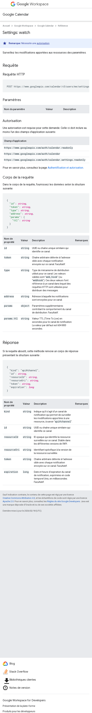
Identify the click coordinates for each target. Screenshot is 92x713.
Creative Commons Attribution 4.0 (19, 498)
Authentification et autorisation (65, 167)
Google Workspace (23, 25)
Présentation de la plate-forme (19, 706)
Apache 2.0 (8, 501)
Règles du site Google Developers (63, 501)
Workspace (33, 4)
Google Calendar (16, 14)
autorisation (43, 43)
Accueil (6, 25)
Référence (63, 25)
